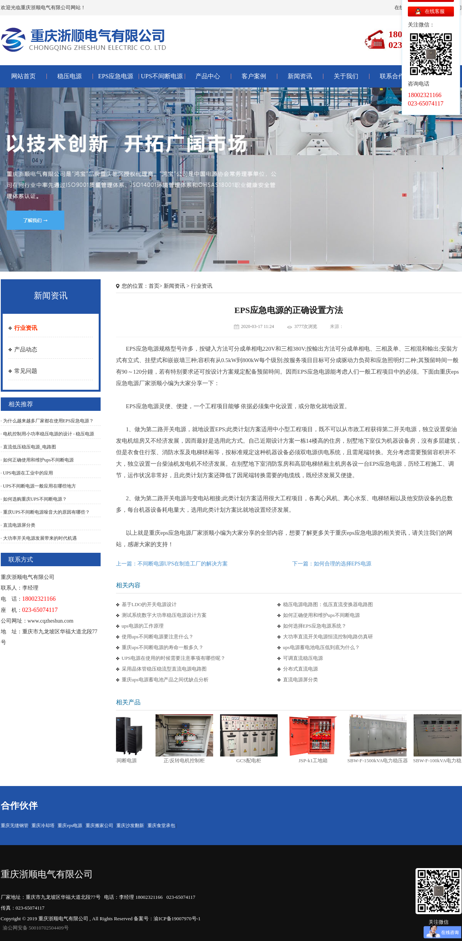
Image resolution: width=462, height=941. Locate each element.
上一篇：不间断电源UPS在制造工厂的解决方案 (172, 564)
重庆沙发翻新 (130, 825)
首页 (154, 286)
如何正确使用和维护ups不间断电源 (321, 615)
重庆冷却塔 (43, 825)
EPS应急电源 (116, 76)
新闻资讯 (300, 76)
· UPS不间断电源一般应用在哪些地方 (38, 486)
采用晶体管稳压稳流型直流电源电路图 (164, 669)
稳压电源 (69, 76)
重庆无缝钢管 (14, 825)
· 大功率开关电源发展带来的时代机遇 (39, 538)
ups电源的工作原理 (143, 626)
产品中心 (207, 76)
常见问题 (25, 371)
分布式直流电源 (300, 669)
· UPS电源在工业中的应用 (27, 473)
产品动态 (25, 349)
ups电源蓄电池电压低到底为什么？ (321, 647)
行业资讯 (25, 328)
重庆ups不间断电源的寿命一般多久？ (163, 647)
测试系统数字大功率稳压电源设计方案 (164, 615)
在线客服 (435, 11)
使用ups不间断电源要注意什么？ (158, 636)
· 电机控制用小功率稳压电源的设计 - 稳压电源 (47, 434)
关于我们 (346, 76)
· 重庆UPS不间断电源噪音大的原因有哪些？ (45, 512)
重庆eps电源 (70, 825)
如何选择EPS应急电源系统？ (314, 626)
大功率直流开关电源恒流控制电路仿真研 (328, 636)
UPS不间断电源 (162, 76)
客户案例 (254, 76)
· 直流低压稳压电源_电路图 (28, 447)
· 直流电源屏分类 (18, 525)
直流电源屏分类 (300, 679)
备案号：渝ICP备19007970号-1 (167, 918)
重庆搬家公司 (99, 825)
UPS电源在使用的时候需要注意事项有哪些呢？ (174, 658)
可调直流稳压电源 (303, 658)
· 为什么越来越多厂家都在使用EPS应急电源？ (47, 421)
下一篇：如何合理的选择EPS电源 (331, 564)
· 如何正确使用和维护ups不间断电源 (37, 460)
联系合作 (392, 76)
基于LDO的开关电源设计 (149, 604)
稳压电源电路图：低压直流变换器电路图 (328, 604)
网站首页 (23, 76)
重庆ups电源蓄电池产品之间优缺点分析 (165, 679)
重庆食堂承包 (161, 825)
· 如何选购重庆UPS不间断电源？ (34, 499)
